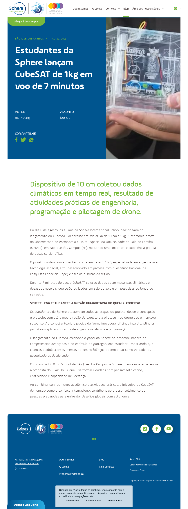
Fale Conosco (106, 466)
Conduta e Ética (137, 470)
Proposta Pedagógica (71, 474)
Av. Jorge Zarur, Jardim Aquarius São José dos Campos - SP (29, 461)
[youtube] (168, 428)
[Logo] (36, 8)
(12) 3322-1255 (21, 468)
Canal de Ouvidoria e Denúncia (143, 464)
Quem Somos (80, 8)
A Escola (97, 8)
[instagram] (144, 428)
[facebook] (156, 428)
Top (94, 438)
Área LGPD (135, 459)
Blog (126, 8)
